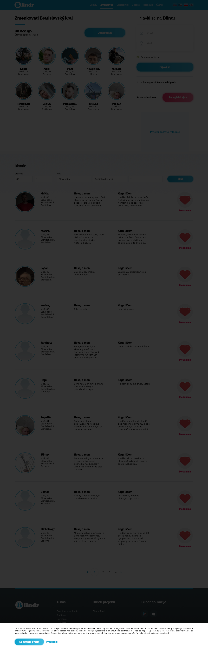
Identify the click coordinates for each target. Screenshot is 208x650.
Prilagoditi (52, 642)
